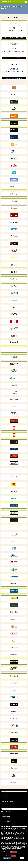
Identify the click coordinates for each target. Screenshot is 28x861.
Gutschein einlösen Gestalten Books (14, 78)
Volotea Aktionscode (5, 794)
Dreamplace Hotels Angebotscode (8, 801)
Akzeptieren (7, 858)
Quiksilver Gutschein (5, 816)
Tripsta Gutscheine (5, 796)
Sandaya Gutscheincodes (6, 799)
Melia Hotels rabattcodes (6, 804)
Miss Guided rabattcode (6, 821)
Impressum (13, 851)
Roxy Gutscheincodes (5, 811)
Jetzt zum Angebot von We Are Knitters (14, 57)
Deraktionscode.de (6, 1)
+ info (13, 855)
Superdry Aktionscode (5, 819)
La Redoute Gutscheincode (6, 814)
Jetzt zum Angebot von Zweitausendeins (14, 37)
